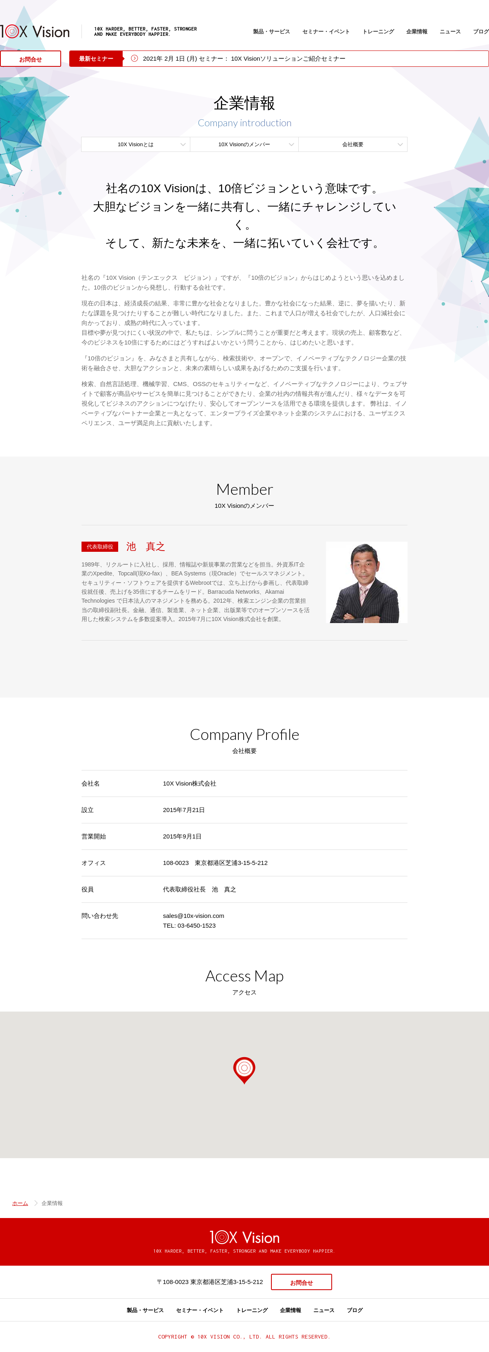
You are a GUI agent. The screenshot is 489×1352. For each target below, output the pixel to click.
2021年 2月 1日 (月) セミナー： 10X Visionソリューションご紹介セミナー (244, 58)
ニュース (450, 31)
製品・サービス (271, 31)
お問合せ (30, 59)
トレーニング (378, 31)
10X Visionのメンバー (244, 144)
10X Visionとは (136, 144)
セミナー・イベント (326, 31)
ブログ (481, 31)
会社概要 (352, 144)
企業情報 (416, 31)
